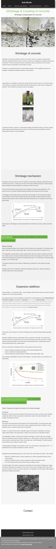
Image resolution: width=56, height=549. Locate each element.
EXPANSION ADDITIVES (35, 6)
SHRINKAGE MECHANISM (20, 6)
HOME (4, 6)
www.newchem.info (28, 535)
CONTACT (46, 6)
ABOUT (10, 6)
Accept (50, 547)
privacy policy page (26, 544)
